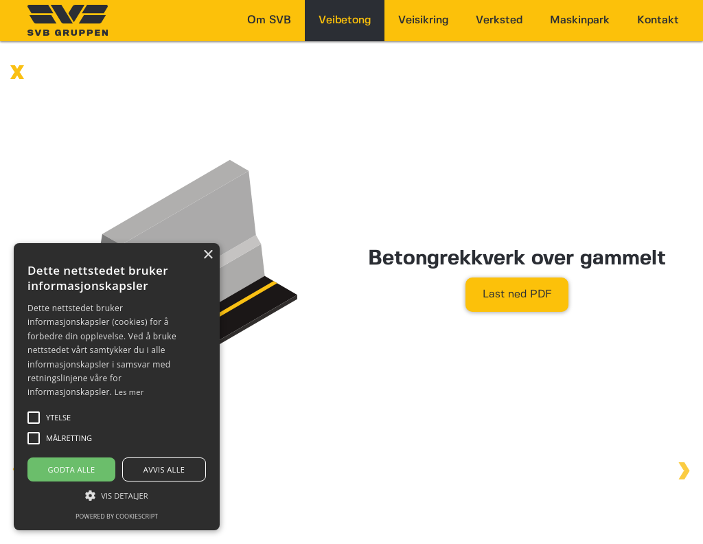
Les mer (129, 392)
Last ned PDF (517, 294)
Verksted (499, 20)
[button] (116, 495)
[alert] (117, 386)
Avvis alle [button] (164, 469)
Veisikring (423, 20)
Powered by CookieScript (117, 516)
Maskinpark (580, 20)
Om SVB (269, 20)
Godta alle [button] (71, 469)
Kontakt (658, 20)
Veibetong (345, 20)
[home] (67, 20)
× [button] (208, 255)
